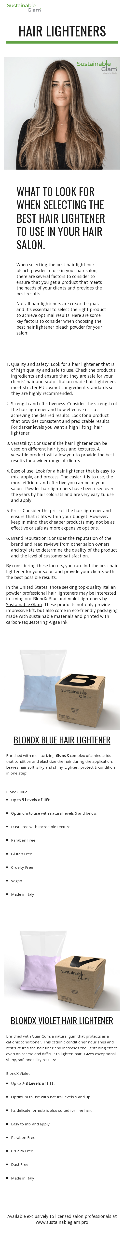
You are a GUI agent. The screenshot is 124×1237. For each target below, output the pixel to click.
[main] (62, 33)
